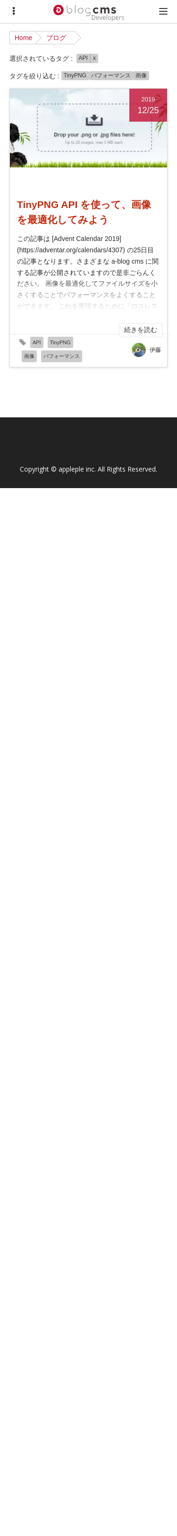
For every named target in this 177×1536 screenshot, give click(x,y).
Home (23, 38)
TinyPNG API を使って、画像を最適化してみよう (84, 212)
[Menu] (13, 11)
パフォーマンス (111, 75)
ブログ (56, 38)
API (83, 58)
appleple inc (76, 469)
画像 (141, 75)
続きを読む (140, 329)
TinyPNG (75, 75)
